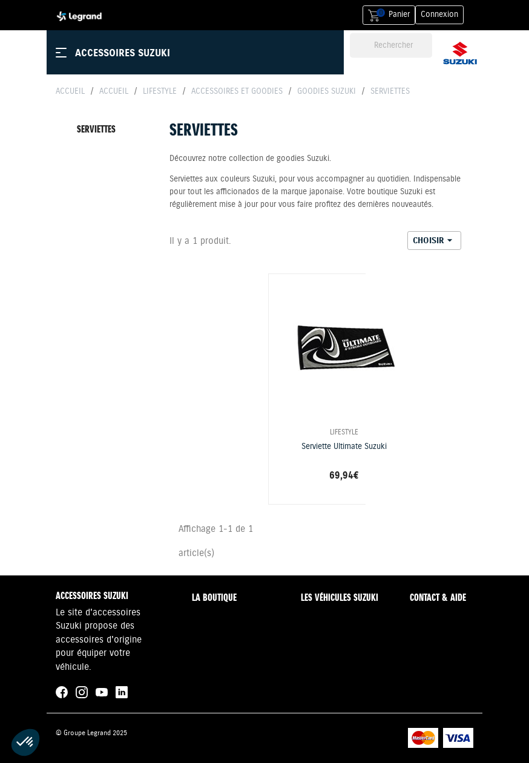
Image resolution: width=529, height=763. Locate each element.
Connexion (439, 14)
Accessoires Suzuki (122, 53)
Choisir (434, 240)
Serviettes (96, 129)
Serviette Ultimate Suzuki (344, 447)
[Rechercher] (391, 45)
